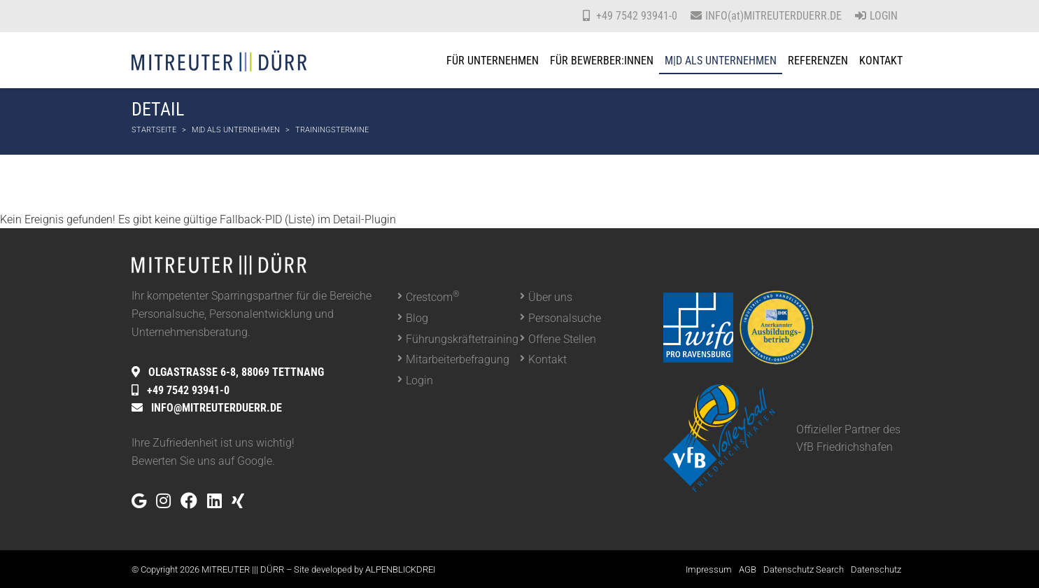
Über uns (550, 297)
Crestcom (433, 296)
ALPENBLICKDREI (400, 569)
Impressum (709, 569)
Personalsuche (564, 318)
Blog (417, 318)
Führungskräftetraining (462, 339)
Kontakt (547, 359)
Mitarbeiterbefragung (457, 359)
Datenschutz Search (803, 569)
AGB (747, 569)
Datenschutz (876, 569)
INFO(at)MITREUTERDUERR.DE (773, 15)
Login (876, 15)
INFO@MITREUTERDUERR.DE (216, 407)
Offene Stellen (562, 339)
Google (254, 461)
